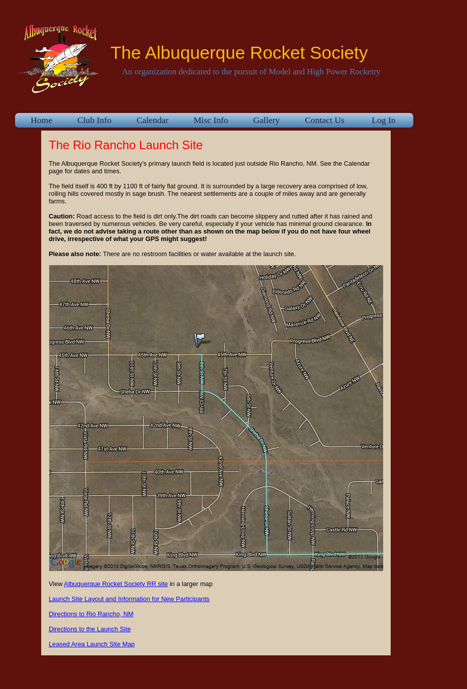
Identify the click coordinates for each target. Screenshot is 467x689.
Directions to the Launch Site (90, 629)
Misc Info (210, 120)
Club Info (94, 120)
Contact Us (324, 120)
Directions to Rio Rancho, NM (91, 614)
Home (41, 120)
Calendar (153, 120)
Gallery (266, 120)
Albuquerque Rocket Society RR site (116, 584)
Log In (384, 120)
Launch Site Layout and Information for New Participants (129, 599)
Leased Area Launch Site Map (92, 644)
